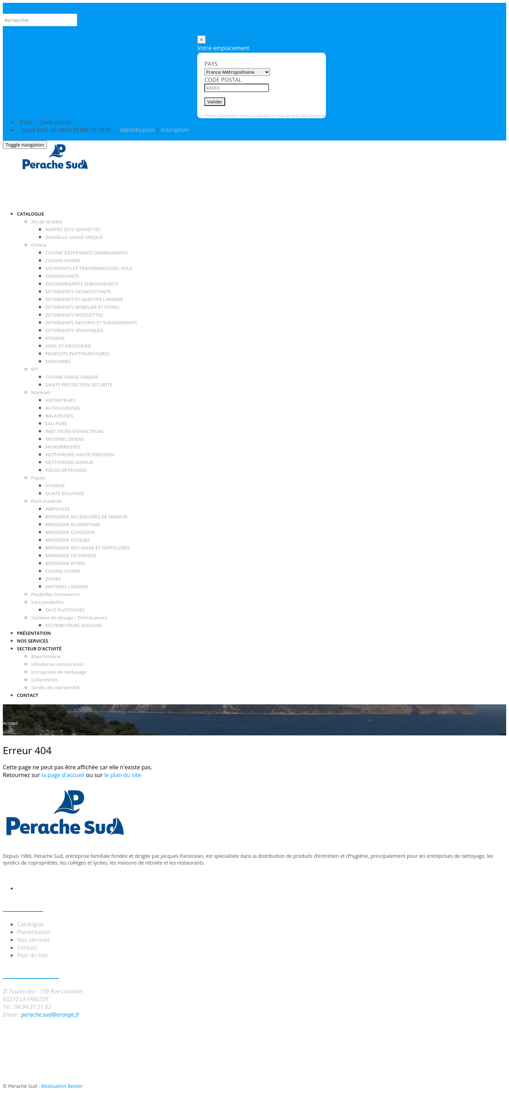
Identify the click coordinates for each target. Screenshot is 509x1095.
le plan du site (122, 775)
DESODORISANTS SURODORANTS (81, 284)
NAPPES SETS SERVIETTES (72, 229)
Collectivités (44, 679)
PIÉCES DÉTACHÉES (66, 470)
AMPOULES (57, 509)
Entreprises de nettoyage (59, 672)
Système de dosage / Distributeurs (69, 617)
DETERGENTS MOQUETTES (74, 315)
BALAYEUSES (59, 416)
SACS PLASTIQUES (64, 610)
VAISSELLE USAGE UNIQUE (74, 237)
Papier (38, 478)
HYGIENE (55, 338)
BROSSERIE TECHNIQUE (70, 555)
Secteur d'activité (39, 648)
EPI (34, 369)
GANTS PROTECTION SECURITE (78, 384)
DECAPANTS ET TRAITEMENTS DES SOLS (88, 268)
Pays (210, 64)
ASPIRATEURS (60, 400)
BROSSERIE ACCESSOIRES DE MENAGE (86, 516)
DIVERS (53, 579)
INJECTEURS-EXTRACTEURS (74, 431)
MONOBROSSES (62, 447)
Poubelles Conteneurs (55, 594)
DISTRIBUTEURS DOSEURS (73, 625)
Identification (137, 130)
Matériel (40, 392)
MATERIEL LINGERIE (67, 586)
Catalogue (30, 214)
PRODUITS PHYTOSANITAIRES (77, 353)
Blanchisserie (45, 656)
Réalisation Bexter (62, 1086)
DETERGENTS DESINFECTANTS (78, 291)
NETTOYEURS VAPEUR (69, 462)
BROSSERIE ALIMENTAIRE (72, 524)
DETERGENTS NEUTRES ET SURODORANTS (91, 322)
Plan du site (32, 955)
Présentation (34, 932)
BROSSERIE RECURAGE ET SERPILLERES (87, 548)
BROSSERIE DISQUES (67, 540)
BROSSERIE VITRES (65, 563)
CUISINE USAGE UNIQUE (71, 377)
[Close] (201, 39)
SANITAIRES (58, 361)
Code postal (222, 80)
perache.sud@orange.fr (50, 1014)
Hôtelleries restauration (57, 664)
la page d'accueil (62, 775)
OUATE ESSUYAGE (64, 493)
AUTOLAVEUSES (62, 408)
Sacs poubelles (47, 602)
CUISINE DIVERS (62, 260)
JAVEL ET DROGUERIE (68, 346)
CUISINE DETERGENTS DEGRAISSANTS (86, 252)
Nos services (33, 940)
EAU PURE (56, 423)
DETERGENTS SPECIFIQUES (74, 330)
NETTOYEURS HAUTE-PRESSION (79, 454)
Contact (27, 947)
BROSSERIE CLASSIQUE (70, 532)
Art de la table (46, 221)
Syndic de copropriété (55, 687)
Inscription (175, 130)
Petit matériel (46, 501)
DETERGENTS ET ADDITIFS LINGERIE (84, 299)
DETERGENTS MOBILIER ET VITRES (82, 307)
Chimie (39, 245)
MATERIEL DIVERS (64, 439)
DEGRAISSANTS (62, 276)
